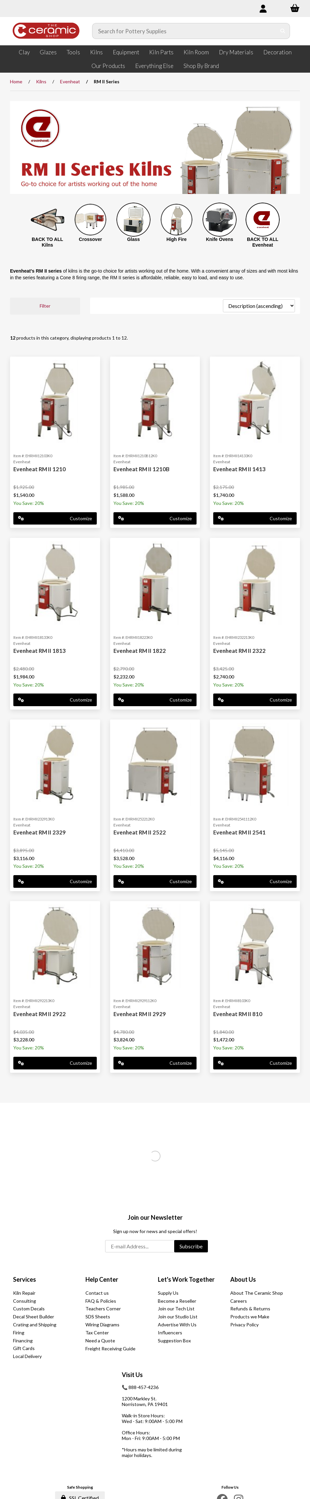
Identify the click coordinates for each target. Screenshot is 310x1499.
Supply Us (168, 1293)
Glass (133, 239)
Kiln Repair (24, 1293)
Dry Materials (236, 52)
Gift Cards (24, 1348)
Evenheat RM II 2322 (239, 650)
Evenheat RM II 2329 (39, 832)
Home (16, 81)
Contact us (97, 1293)
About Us (243, 1279)
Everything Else (154, 65)
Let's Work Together (186, 1279)
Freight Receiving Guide (110, 1348)
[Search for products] (184, 31)
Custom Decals (29, 1308)
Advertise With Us (177, 1324)
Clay (24, 52)
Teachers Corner (103, 1308)
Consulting (24, 1301)
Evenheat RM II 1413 (239, 469)
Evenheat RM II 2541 (239, 832)
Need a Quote (100, 1340)
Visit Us (132, 1374)
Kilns (96, 52)
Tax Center (97, 1332)
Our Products (108, 65)
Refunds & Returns (250, 1308)
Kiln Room (196, 52)
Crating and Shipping (34, 1324)
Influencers (170, 1332)
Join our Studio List (178, 1316)
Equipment (126, 52)
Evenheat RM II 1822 (139, 650)
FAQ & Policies (100, 1301)
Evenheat (70, 81)
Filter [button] (45, 306)
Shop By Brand (201, 65)
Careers (238, 1301)
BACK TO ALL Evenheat (262, 242)
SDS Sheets (97, 1316)
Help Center (101, 1279)
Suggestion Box (174, 1340)
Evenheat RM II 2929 (139, 1013)
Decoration (277, 52)
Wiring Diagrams (102, 1324)
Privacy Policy (244, 1324)
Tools (73, 52)
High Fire (177, 239)
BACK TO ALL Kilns (47, 242)
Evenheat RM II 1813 (39, 650)
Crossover (90, 239)
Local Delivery (27, 1356)
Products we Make (249, 1316)
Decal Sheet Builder (33, 1316)
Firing (18, 1332)
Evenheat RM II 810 (237, 1013)
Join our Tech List (176, 1308)
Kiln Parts (161, 52)
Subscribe (191, 1246)
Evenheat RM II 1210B (141, 469)
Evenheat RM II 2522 (139, 832)
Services (24, 1279)
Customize (55, 518)
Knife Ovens (219, 239)
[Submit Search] (283, 31)
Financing (23, 1340)
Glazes (48, 52)
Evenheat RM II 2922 (39, 1013)
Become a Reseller (177, 1301)
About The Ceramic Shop (256, 1293)
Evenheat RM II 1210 (39, 469)
